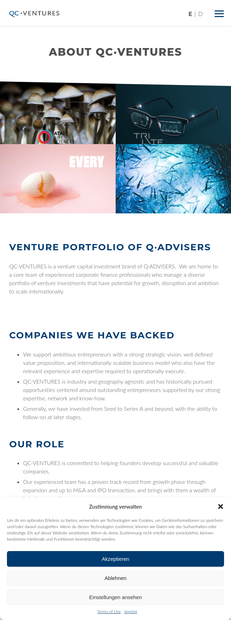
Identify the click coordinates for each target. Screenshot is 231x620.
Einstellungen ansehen (115, 597)
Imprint (130, 611)
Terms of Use (109, 611)
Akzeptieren (115, 559)
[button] (220, 506)
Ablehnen (115, 578)
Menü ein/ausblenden (220, 11)
